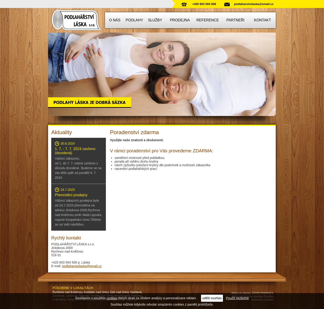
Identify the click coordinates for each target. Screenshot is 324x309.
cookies (112, 298)
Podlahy (134, 20)
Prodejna (180, 20)
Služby (155, 20)
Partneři (235, 20)
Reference (207, 20)
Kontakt (262, 20)
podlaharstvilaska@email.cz (253, 4)
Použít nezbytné (237, 298)
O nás (114, 20)
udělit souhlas (212, 298)
